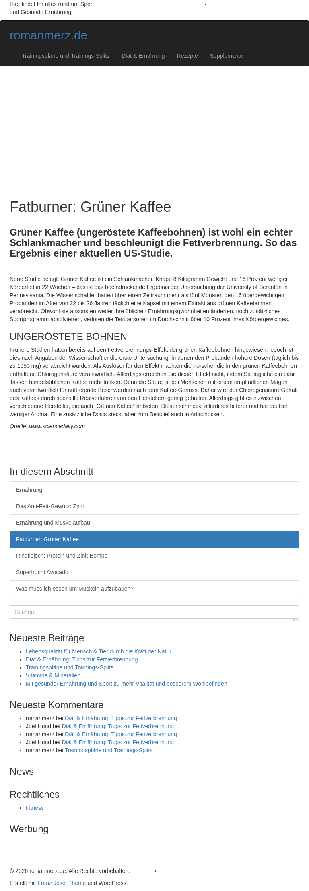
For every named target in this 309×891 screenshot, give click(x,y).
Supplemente (226, 56)
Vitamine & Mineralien (53, 675)
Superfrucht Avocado (42, 572)
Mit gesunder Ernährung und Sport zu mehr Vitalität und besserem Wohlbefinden (126, 683)
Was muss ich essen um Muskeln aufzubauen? (75, 588)
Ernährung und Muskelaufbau (53, 522)
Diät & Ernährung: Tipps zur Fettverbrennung (82, 659)
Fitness (35, 808)
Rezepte (187, 56)
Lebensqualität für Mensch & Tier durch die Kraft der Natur (98, 651)
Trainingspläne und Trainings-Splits (65, 56)
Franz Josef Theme (61, 883)
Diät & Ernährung (143, 56)
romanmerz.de (48, 35)
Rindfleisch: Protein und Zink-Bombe (61, 555)
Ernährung (29, 490)
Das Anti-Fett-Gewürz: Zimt (50, 506)
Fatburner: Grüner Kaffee (47, 539)
